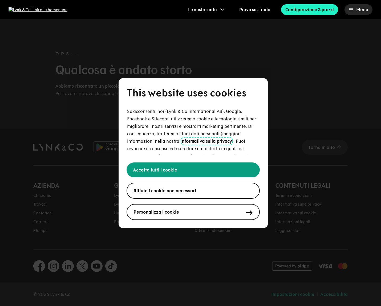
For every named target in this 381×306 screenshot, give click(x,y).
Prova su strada (254, 9)
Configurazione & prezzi (309, 9)
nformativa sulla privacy (207, 141)
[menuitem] (206, 9)
